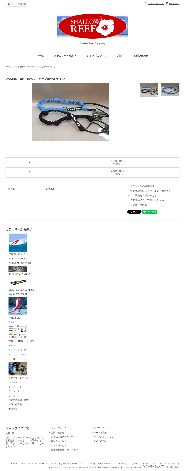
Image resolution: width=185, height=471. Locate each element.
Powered (156, 467)
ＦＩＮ (12, 359)
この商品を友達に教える (143, 195)
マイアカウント (156, 3)
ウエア (12, 395)
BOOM (12, 345)
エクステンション (17, 354)
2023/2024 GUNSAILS (20, 263)
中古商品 (13, 409)
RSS (96, 441)
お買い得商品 (15, 404)
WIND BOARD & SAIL (22, 334)
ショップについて (96, 55)
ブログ (120, 55)
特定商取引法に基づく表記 (64, 450)
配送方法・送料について (63, 441)
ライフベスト (15, 386)
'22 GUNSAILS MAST (19, 271)
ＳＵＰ (12, 322)
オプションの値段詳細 (142, 186)
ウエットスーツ (16, 391)
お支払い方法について (62, 437)
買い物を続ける (138, 204)
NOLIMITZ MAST (18, 294)
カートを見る (100, 432)
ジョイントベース (17, 350)
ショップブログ (59, 446)
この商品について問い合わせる (147, 200)
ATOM (103, 441)
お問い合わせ (141, 55)
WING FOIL (18, 308)
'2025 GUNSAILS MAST (21, 284)
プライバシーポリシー (105, 437)
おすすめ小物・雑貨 (18, 400)
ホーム (40, 55)
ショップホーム (59, 428)
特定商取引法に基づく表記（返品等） (150, 190)
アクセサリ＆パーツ (25, 67)
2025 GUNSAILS (18, 258)
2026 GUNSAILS (18, 244)
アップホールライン (47, 67)
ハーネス (13, 382)
